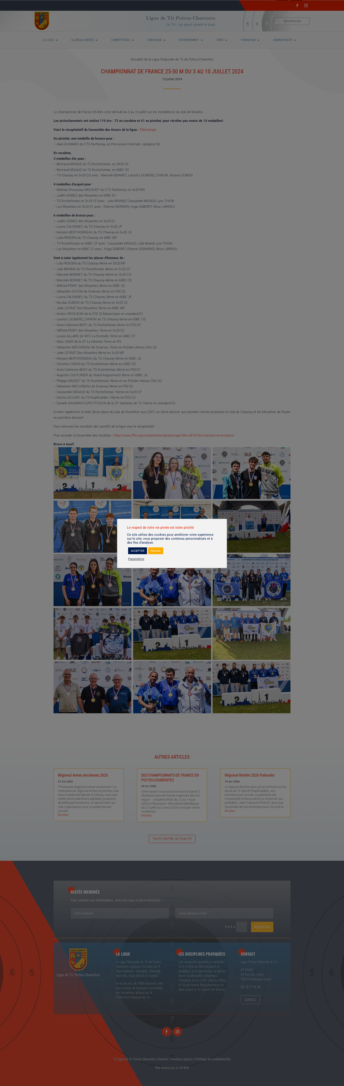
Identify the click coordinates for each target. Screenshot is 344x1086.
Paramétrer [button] (136, 559)
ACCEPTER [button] (137, 550)
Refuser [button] (156, 550)
